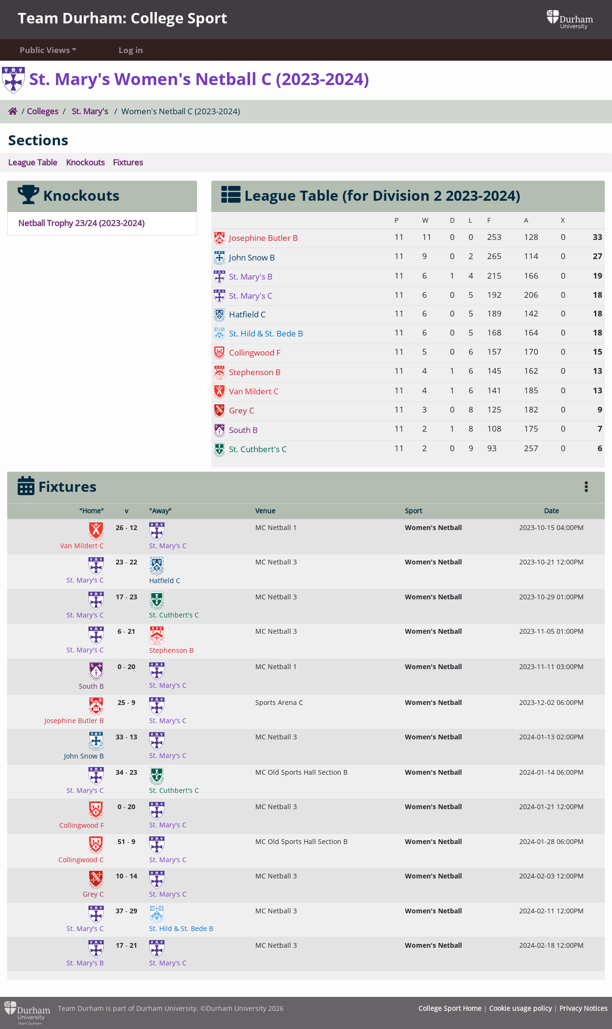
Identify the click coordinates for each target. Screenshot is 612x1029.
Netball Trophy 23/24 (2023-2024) (81, 222)
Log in (131, 49)
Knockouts (85, 162)
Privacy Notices (583, 1008)
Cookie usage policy (520, 1008)
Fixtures (128, 162)
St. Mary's (90, 111)
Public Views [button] (45, 49)
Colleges (42, 111)
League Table (32, 162)
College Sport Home (449, 1008)
